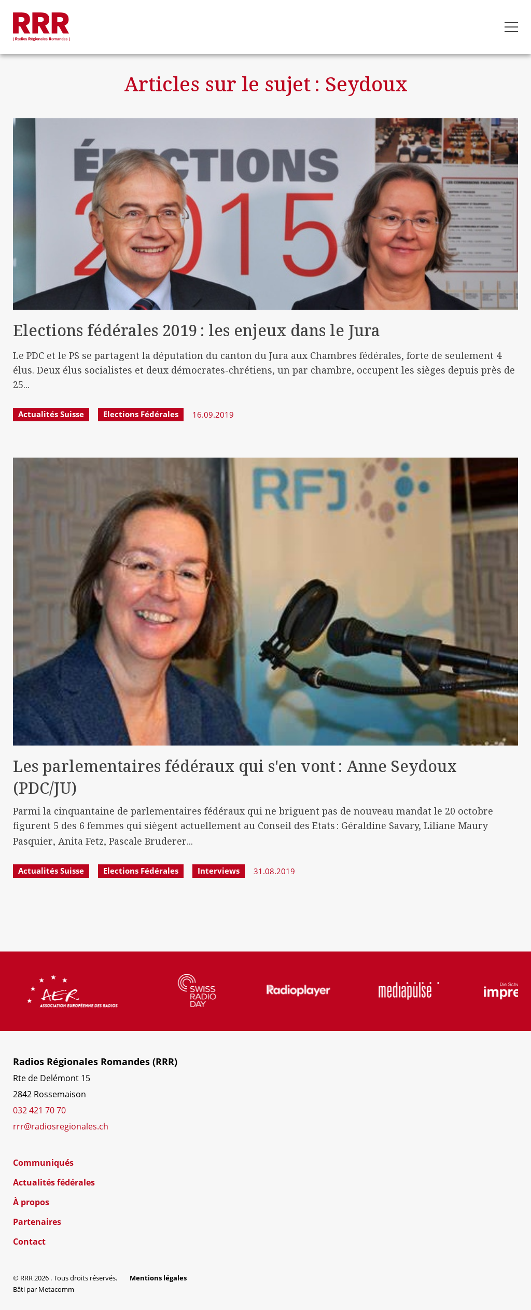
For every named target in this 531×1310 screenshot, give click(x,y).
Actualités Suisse (51, 414)
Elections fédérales (140, 414)
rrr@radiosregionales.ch (60, 1126)
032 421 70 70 (39, 1110)
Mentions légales (158, 1278)
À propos (31, 1202)
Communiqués (43, 1162)
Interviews (219, 870)
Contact (29, 1241)
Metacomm (56, 1289)
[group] (96, 991)
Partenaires (37, 1222)
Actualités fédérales (54, 1182)
